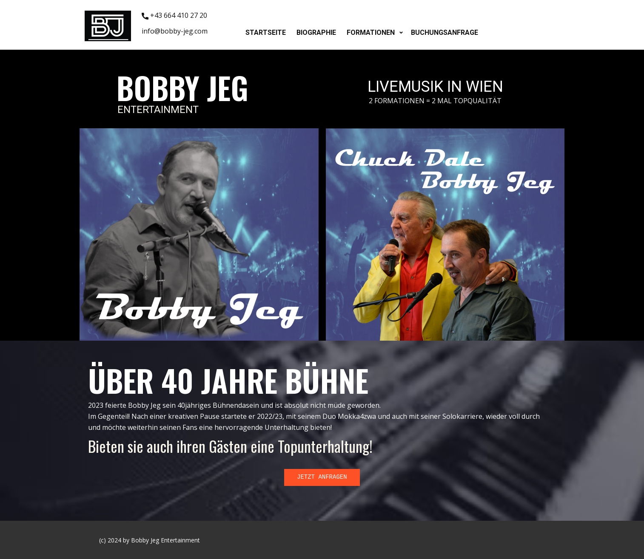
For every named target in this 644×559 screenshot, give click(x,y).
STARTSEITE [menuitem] (265, 32)
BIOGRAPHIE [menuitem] (316, 32)
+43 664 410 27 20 (174, 16)
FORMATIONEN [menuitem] (371, 32)
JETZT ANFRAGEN (322, 477)
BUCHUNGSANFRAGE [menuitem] (444, 32)
